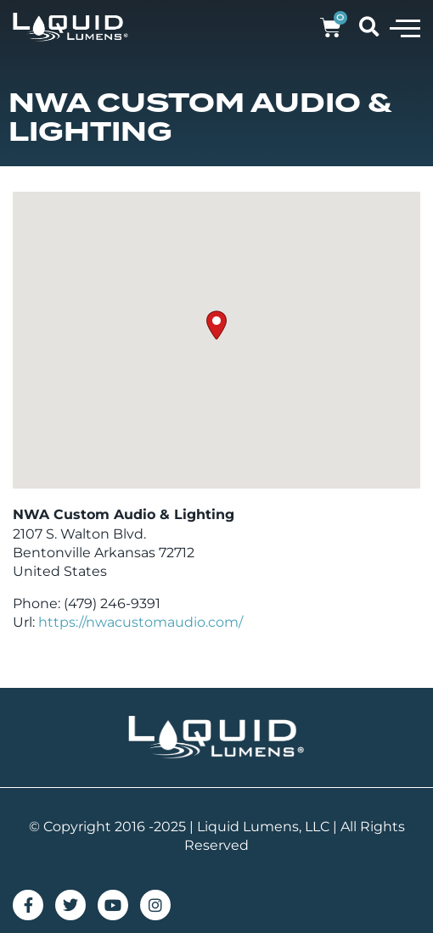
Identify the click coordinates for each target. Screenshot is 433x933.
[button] (405, 27)
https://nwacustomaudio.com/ (140, 622)
